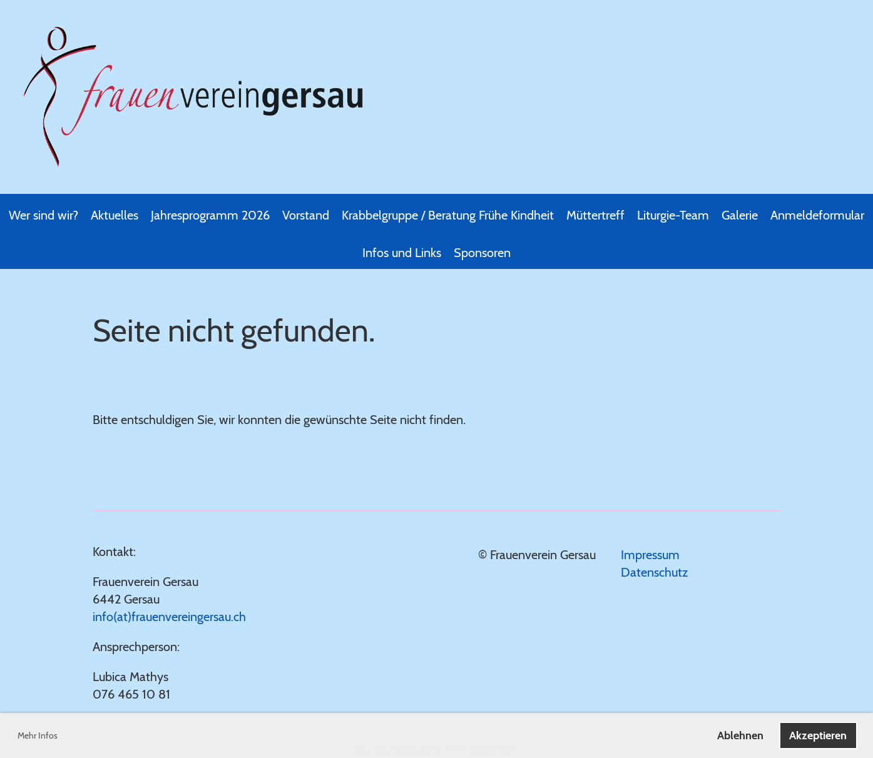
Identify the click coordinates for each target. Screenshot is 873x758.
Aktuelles (114, 215)
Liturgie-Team (673, 215)
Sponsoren (482, 252)
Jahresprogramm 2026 (210, 215)
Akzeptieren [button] (818, 735)
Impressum (650, 554)
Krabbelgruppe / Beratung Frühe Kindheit (448, 215)
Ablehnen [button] (740, 735)
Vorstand (305, 215)
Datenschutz (654, 572)
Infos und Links (401, 252)
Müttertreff (595, 215)
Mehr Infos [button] (38, 735)
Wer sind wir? (43, 215)
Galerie (740, 215)
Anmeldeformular (817, 215)
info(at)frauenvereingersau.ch (169, 616)
